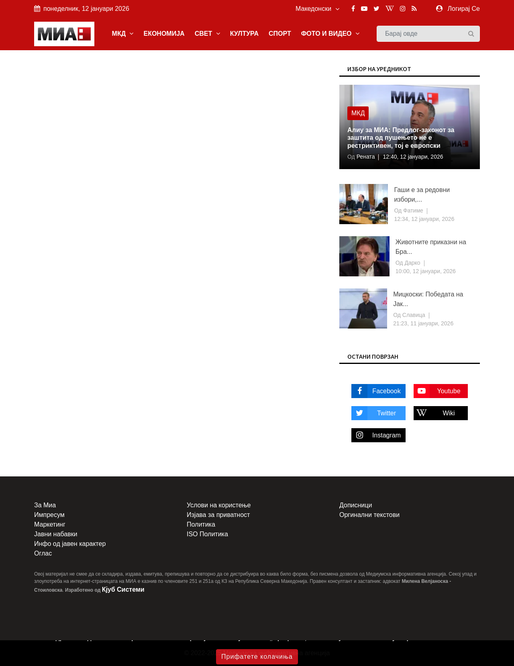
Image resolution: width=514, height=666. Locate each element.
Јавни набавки (55, 534)
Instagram (376, 435)
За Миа (45, 505)
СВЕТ (207, 33)
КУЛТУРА (244, 33)
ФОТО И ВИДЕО (330, 33)
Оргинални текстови (369, 514)
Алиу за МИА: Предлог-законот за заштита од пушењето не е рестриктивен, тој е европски (400, 138)
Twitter (373, 413)
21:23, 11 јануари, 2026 (423, 323)
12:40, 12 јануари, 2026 (413, 156)
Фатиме (412, 210)
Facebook (376, 391)
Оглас (43, 553)
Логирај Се (464, 8)
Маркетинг (49, 524)
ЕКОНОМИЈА (163, 33)
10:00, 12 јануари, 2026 (426, 271)
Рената (365, 156)
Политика (201, 524)
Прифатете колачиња (257, 656)
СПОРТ (280, 33)
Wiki (434, 413)
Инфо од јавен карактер (70, 543)
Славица (413, 315)
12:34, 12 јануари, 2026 (424, 219)
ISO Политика (207, 534)
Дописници (355, 505)
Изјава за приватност (218, 514)
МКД (123, 33)
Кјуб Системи (123, 589)
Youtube (437, 391)
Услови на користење (219, 505)
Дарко (411, 262)
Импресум (49, 514)
